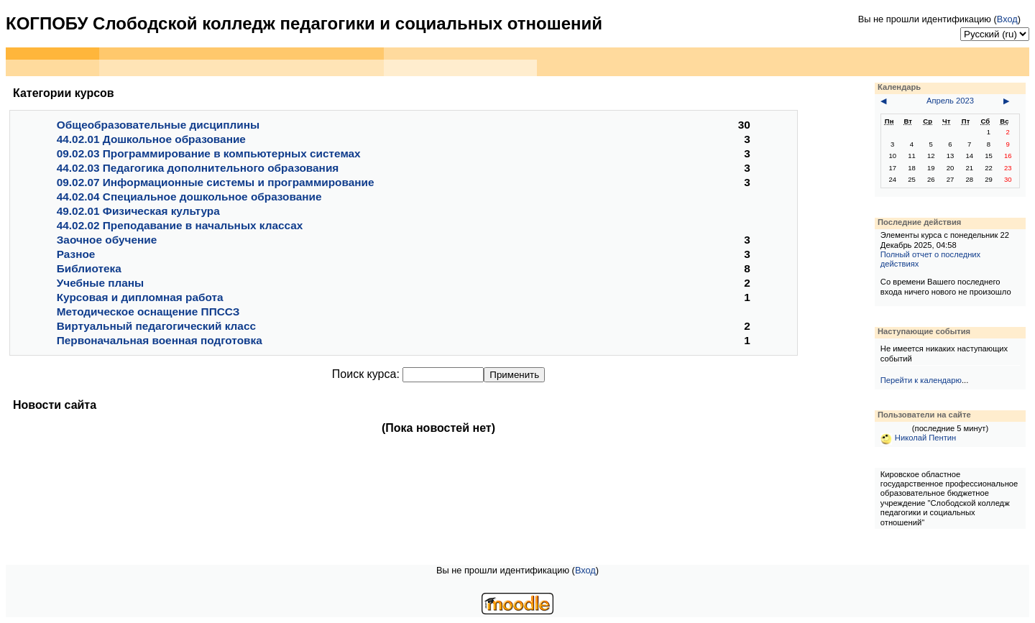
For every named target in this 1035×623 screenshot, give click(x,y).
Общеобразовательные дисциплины (158, 125)
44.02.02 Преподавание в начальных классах (180, 225)
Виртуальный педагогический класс (156, 326)
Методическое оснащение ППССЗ (148, 311)
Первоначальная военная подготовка (159, 340)
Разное (76, 254)
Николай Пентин (918, 437)
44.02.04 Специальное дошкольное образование (189, 196)
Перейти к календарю (921, 380)
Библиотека (89, 268)
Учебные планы (100, 283)
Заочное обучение (107, 240)
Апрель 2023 (950, 100)
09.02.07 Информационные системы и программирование (215, 182)
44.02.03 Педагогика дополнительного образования (198, 168)
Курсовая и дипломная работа (140, 297)
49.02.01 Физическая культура (138, 211)
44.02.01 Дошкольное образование (151, 139)
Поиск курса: (367, 374)
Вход (1007, 19)
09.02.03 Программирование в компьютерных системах (209, 153)
